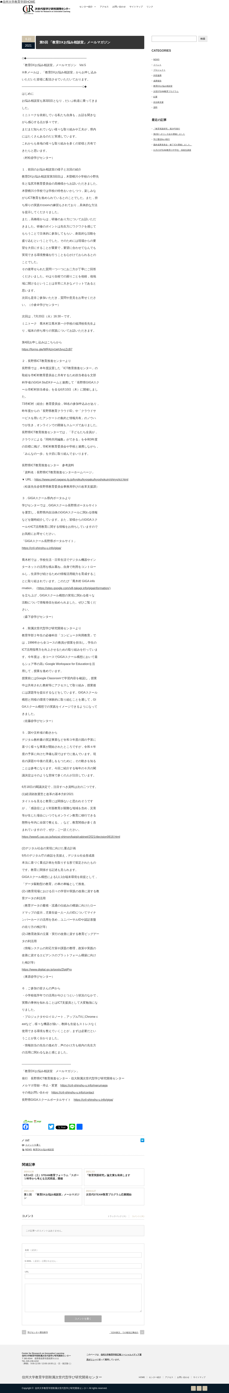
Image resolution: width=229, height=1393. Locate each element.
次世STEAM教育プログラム (166, 91)
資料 (155, 107)
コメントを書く (33, 1145)
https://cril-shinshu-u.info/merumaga (84, 1085)
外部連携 (157, 75)
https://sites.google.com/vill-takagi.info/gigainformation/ (74, 588)
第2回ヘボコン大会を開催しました (169, 134)
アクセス (104, 6)
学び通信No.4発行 (161, 139)
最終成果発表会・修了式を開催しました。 (172, 145)
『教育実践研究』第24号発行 (166, 129)
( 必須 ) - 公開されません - (41, 1261)
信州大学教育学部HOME (17, 1)
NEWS (28, 1149)
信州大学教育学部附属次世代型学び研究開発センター (62, 1377)
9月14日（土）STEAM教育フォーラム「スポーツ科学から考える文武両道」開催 (51, 1177)
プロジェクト (159, 70)
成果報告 (157, 81)
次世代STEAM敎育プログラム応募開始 (108, 1194)
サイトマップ (136, 6)
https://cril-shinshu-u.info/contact (73, 1092)
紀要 (155, 97)
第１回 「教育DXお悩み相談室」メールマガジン (51, 1196)
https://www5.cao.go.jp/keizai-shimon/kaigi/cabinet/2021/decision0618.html (71, 836)
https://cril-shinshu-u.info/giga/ (41, 548)
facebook (204, 1388)
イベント (157, 65)
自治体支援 (158, 102)
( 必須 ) (31, 1250)
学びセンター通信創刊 (37, 1332)
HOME (142, 1377)
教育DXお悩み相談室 (43, 1149)
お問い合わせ (119, 6)
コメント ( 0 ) (138, 1216)
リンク (149, 6)
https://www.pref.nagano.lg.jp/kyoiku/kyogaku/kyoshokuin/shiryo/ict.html (81, 479)
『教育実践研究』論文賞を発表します (108, 1175)
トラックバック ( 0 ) (117, 1216)
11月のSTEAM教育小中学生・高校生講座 (172, 150)
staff (27, 1140)
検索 (202, 38)
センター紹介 (87, 6)
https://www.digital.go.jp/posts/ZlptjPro (47, 969)
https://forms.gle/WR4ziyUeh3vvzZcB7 (47, 349)
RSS (193, 1388)
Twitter (199, 1388)
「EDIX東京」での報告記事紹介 (124, 1332)
